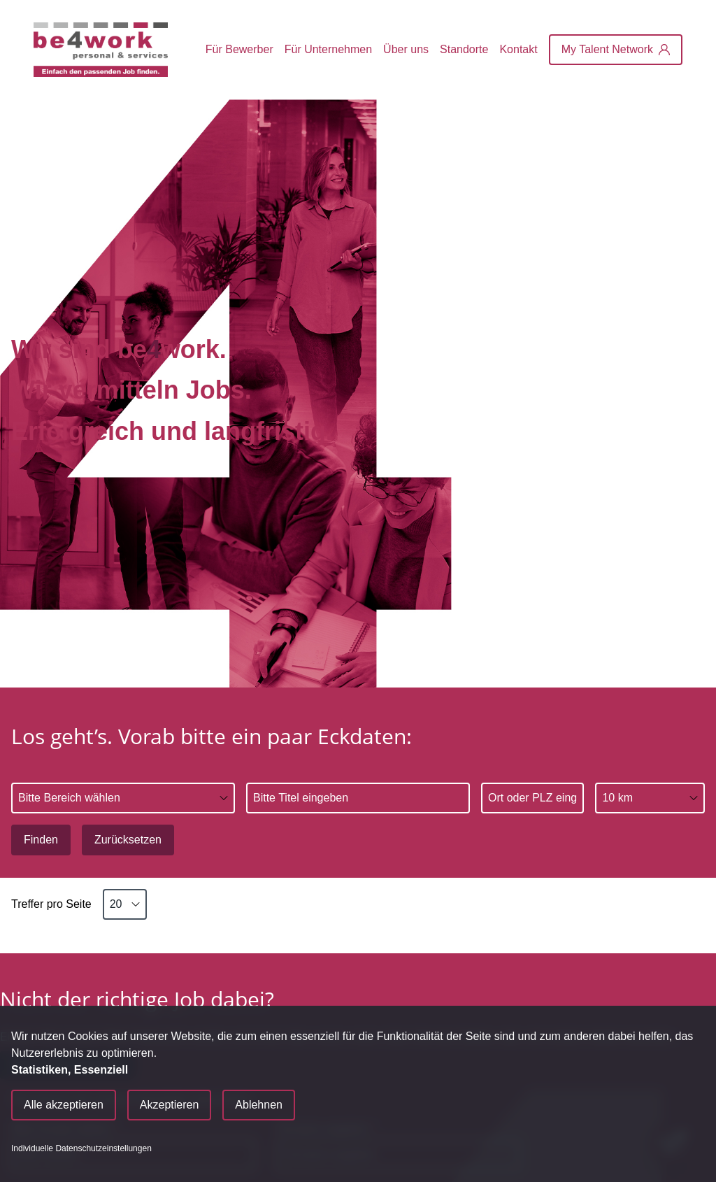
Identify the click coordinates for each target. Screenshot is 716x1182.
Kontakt (518, 49)
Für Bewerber (239, 49)
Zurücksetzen (128, 840)
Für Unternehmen (328, 49)
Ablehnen (258, 1105)
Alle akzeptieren (63, 1105)
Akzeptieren (169, 1105)
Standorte (464, 49)
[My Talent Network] (615, 49)
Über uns (406, 49)
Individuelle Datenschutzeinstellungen (81, 1148)
